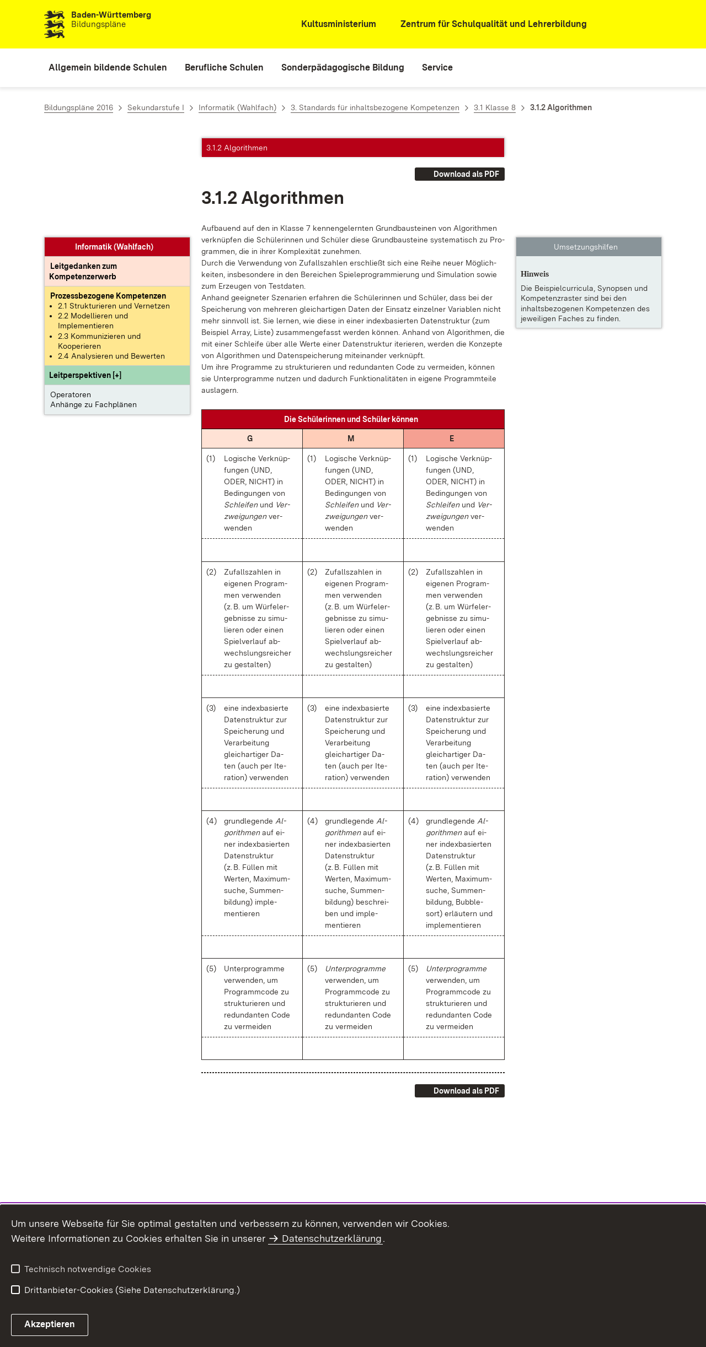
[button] (85, 276)
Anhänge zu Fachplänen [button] (93, 305)
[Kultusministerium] (331, 24)
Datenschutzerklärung (332, 1238)
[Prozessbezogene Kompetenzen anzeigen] (108, 196)
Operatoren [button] (70, 295)
